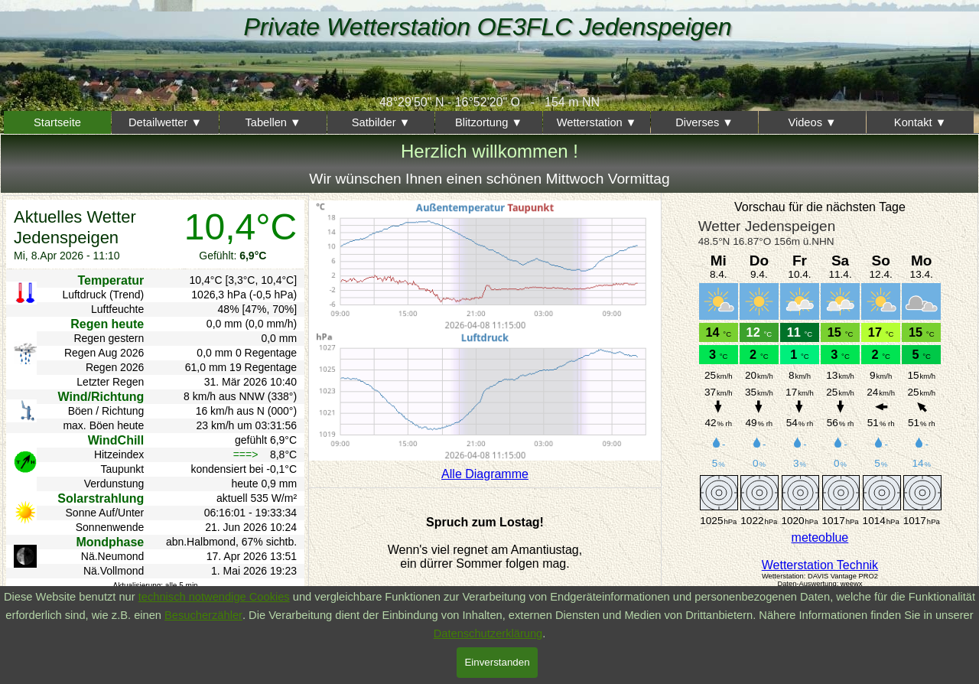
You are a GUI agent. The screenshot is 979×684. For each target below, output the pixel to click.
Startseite (57, 122)
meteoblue (820, 537)
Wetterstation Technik (820, 565)
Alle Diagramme (485, 473)
